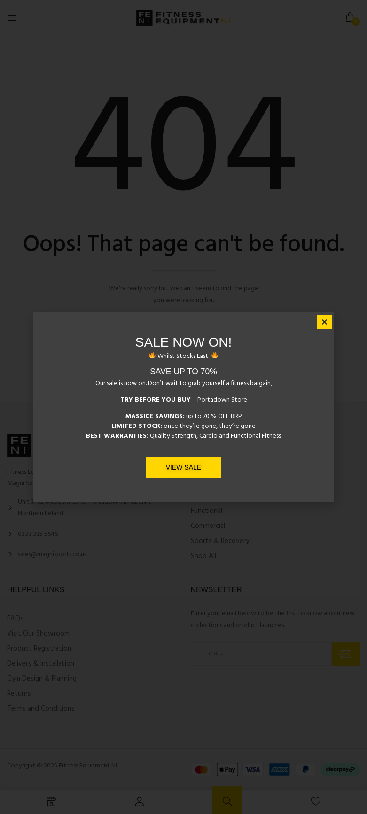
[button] (324, 322)
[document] (183, 407)
